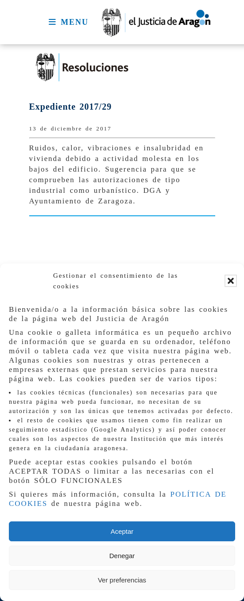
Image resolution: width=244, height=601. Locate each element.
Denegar (122, 555)
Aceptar (122, 531)
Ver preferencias (122, 580)
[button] (230, 280)
